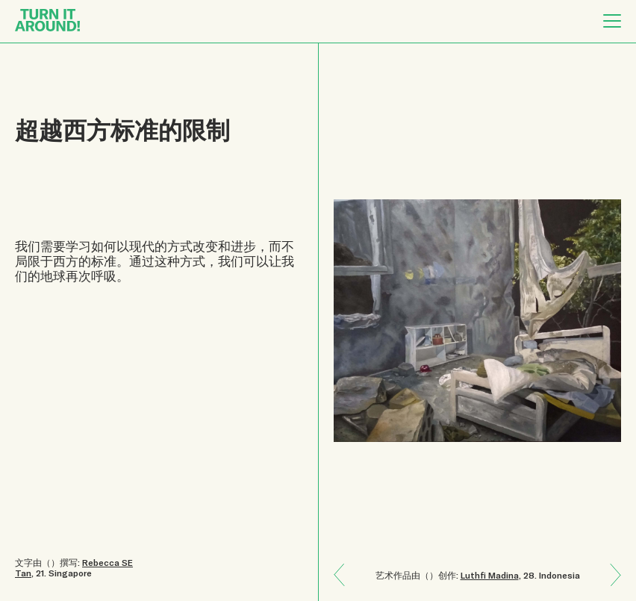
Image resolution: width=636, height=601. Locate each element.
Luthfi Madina (490, 575)
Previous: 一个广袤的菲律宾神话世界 (610, 585)
